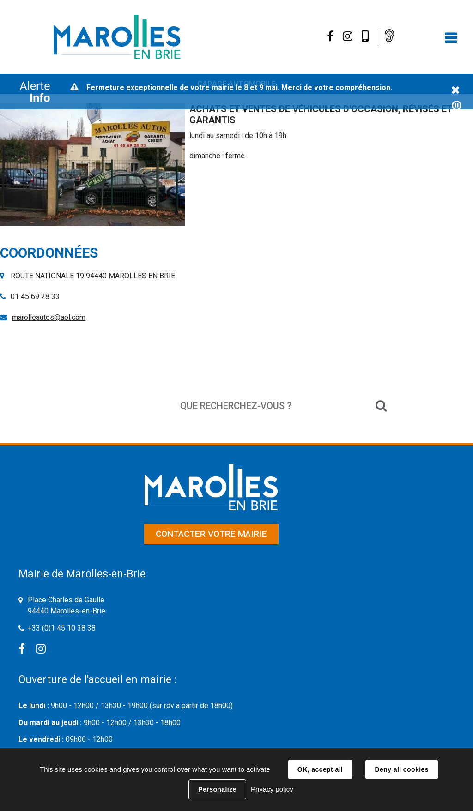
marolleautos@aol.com (48, 317)
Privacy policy (272, 789)
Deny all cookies (401, 769)
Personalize (217, 789)
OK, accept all (320, 769)
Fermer (455, 90)
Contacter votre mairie (211, 534)
